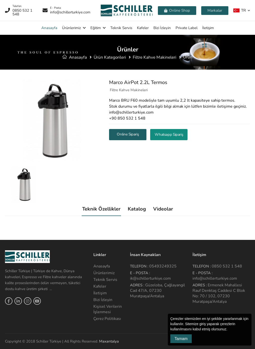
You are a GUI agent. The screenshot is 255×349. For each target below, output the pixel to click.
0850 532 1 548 (227, 266)
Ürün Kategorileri (110, 57)
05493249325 (163, 266)
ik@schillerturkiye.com (150, 278)
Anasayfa (49, 27)
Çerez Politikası (107, 318)
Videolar (163, 209)
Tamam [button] (181, 339)
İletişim (208, 27)
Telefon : (139, 266)
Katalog (137, 209)
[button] (229, 329)
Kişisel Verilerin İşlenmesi (107, 309)
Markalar (214, 10)
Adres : (137, 285)
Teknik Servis (121, 27)
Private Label (186, 27)
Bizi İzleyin (162, 27)
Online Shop (177, 10)
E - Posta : (140, 272)
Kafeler (143, 27)
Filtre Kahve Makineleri (154, 57)
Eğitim (95, 27)
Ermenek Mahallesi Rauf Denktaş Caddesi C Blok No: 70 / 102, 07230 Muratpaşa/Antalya (218, 293)
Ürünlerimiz (71, 27)
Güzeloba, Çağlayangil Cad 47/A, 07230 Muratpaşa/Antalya (157, 290)
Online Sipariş (128, 134)
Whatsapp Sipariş (169, 134)
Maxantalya (109, 341)
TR (239, 10)
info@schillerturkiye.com (214, 278)
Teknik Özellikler (101, 209)
